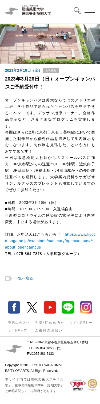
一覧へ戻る (23, 278)
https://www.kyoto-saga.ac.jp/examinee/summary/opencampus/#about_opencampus (50, 240)
